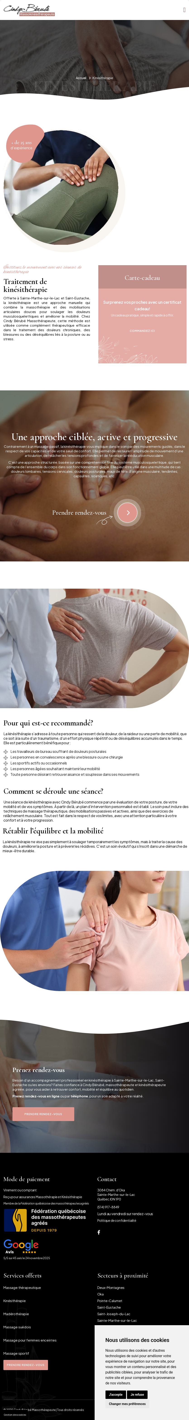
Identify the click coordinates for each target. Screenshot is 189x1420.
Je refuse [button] (137, 1394)
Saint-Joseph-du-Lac (113, 1314)
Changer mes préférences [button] (127, 1404)
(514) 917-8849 (108, 1207)
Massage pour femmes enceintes (29, 1340)
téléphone (79, 1096)
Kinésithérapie (14, 1300)
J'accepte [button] (116, 1394)
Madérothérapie (16, 1314)
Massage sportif (16, 1353)
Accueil (81, 78)
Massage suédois (17, 1327)
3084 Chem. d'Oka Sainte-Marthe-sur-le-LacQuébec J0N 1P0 (116, 1194)
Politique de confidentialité (116, 1220)
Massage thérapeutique (22, 1287)
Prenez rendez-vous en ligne (36, 1096)
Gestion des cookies (15, 1414)
